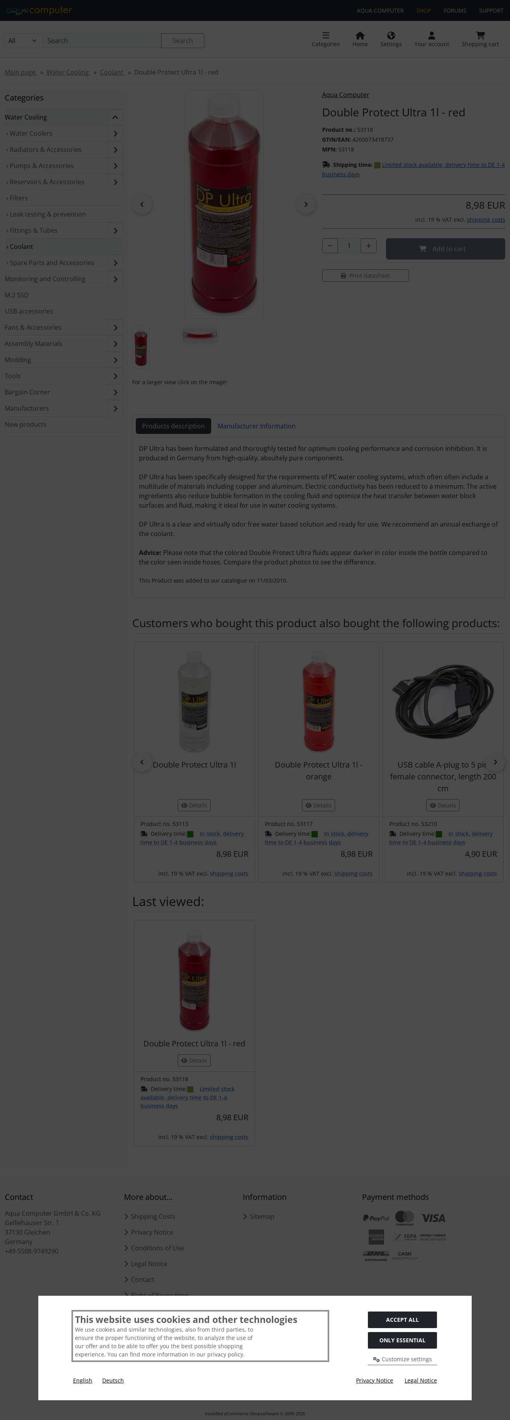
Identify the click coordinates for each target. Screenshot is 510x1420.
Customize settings (402, 1359)
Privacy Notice (374, 1380)
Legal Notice (421, 1380)
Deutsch (113, 1380)
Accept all (402, 1319)
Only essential (402, 1340)
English (82, 1380)
